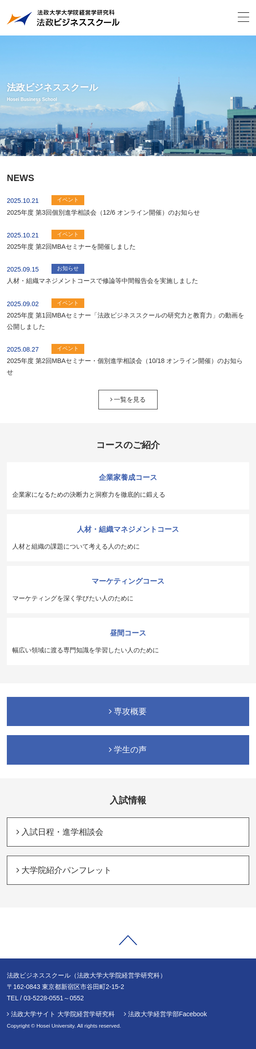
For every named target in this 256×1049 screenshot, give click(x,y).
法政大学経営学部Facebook (167, 1014)
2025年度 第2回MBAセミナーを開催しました (71, 246)
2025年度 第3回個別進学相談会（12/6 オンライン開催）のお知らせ (103, 212)
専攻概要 (128, 711)
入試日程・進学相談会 (59, 832)
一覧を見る (128, 399)
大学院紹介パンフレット (64, 870)
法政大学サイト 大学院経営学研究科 (63, 1014)
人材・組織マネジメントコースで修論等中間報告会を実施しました (102, 280)
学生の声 (128, 749)
